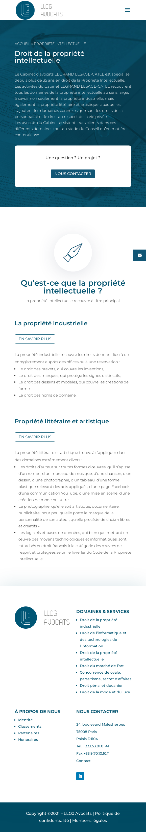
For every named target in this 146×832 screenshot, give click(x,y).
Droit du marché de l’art (102, 666)
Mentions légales (89, 820)
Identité (25, 720)
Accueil (22, 43)
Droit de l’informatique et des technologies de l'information (103, 639)
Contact (83, 760)
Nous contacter (73, 173)
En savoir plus (35, 338)
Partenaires (28, 733)
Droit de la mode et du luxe (105, 692)
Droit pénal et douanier (101, 685)
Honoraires (28, 739)
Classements (29, 726)
